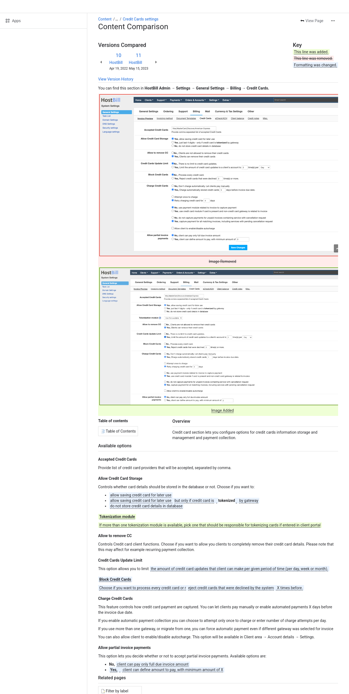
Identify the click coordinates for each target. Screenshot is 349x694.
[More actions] (333, 21)
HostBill (116, 62)
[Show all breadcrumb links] (116, 19)
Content (105, 19)
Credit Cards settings (140, 19)
